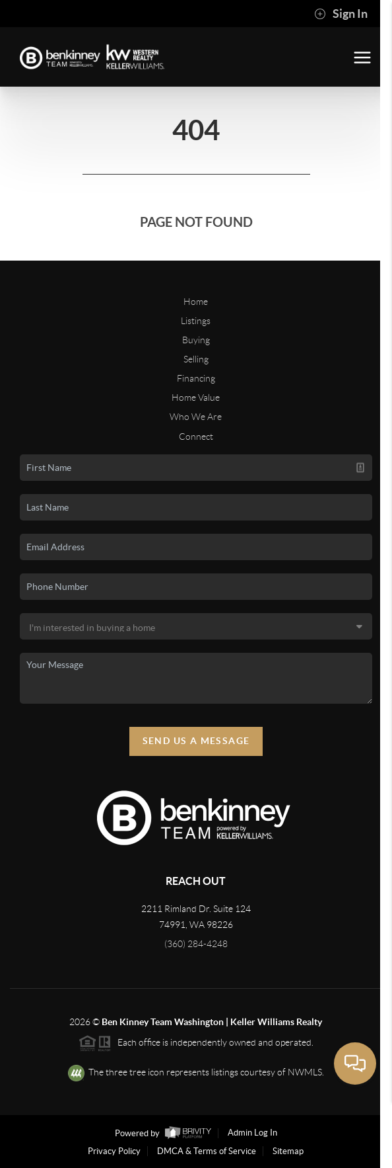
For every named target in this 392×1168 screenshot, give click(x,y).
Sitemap (288, 1151)
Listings (196, 320)
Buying (196, 340)
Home (195, 301)
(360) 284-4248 (196, 944)
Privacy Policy (114, 1151)
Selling (196, 359)
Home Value (196, 397)
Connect (196, 436)
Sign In (341, 14)
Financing (196, 378)
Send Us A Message (196, 740)
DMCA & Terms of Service (206, 1151)
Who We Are (196, 416)
